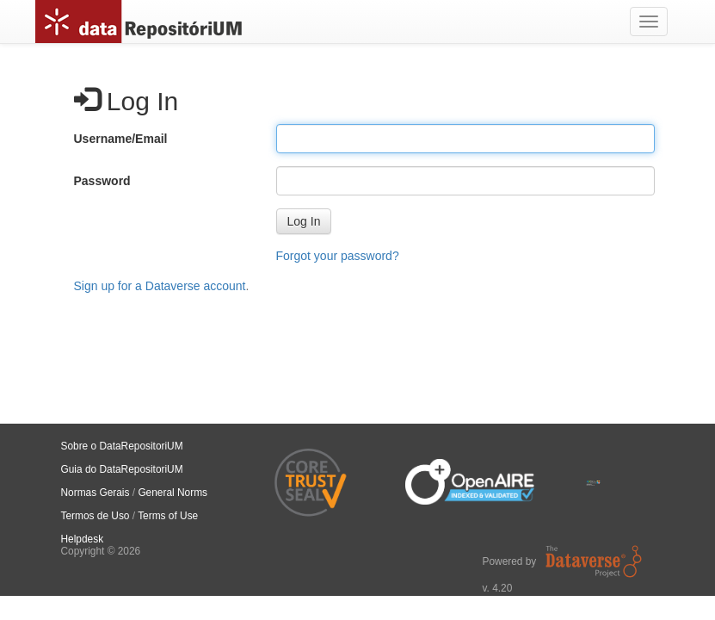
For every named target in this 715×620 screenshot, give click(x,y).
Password (102, 181)
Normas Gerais (95, 493)
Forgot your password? (337, 256)
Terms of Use (168, 516)
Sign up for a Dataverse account (160, 286)
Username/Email (121, 139)
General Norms (172, 493)
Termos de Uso (95, 516)
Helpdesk (82, 539)
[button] (304, 221)
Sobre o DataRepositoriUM (122, 446)
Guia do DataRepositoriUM (122, 469)
